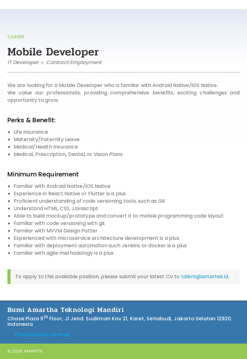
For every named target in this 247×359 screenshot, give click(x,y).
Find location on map (38, 334)
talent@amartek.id (204, 276)
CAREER (15, 37)
